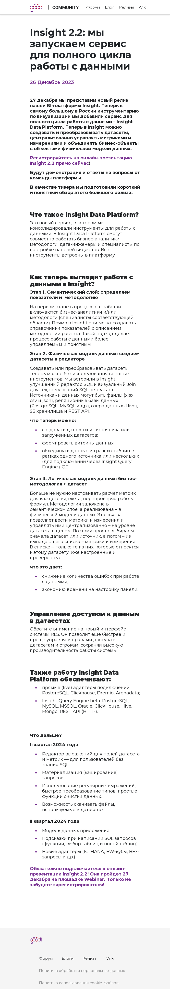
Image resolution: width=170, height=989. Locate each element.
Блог (109, 7)
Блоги (67, 958)
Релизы (126, 7)
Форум (93, 7)
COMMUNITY (65, 7)
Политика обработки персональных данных (82, 970)
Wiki (142, 7)
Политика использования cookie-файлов (79, 982)
